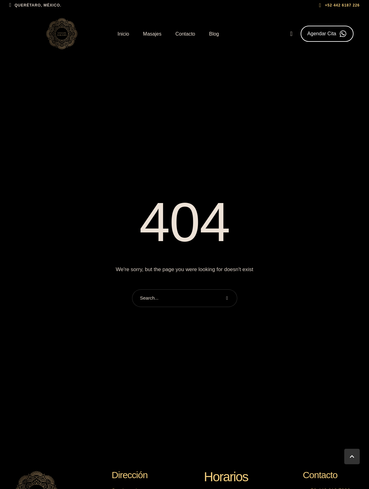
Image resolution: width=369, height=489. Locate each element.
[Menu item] (123, 34)
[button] (338, 5)
